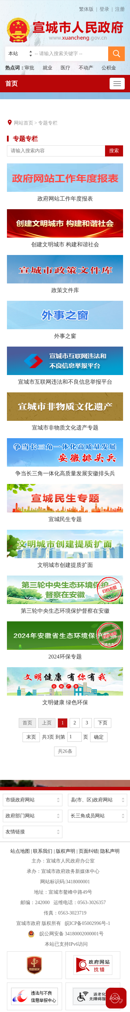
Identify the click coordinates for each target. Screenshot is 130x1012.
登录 (104, 9)
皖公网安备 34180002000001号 (66, 933)
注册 (120, 9)
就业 (47, 67)
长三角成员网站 (88, 815)
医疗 (65, 67)
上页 (47, 722)
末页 (31, 737)
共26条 (65, 751)
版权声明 (65, 851)
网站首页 (23, 123)
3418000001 (78, 881)
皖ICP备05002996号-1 (87, 923)
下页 (102, 722)
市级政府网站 (20, 799)
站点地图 (20, 851)
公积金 (109, 67)
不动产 (86, 67)
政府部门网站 (20, 815)
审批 (29, 67)
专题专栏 (48, 123)
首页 (11, 83)
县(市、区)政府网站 (92, 799)
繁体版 (89, 9)
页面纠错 (88, 851)
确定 (99, 737)
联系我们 (42, 851)
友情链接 (15, 831)
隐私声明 (110, 851)
